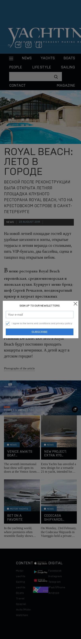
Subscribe (39, 331)
